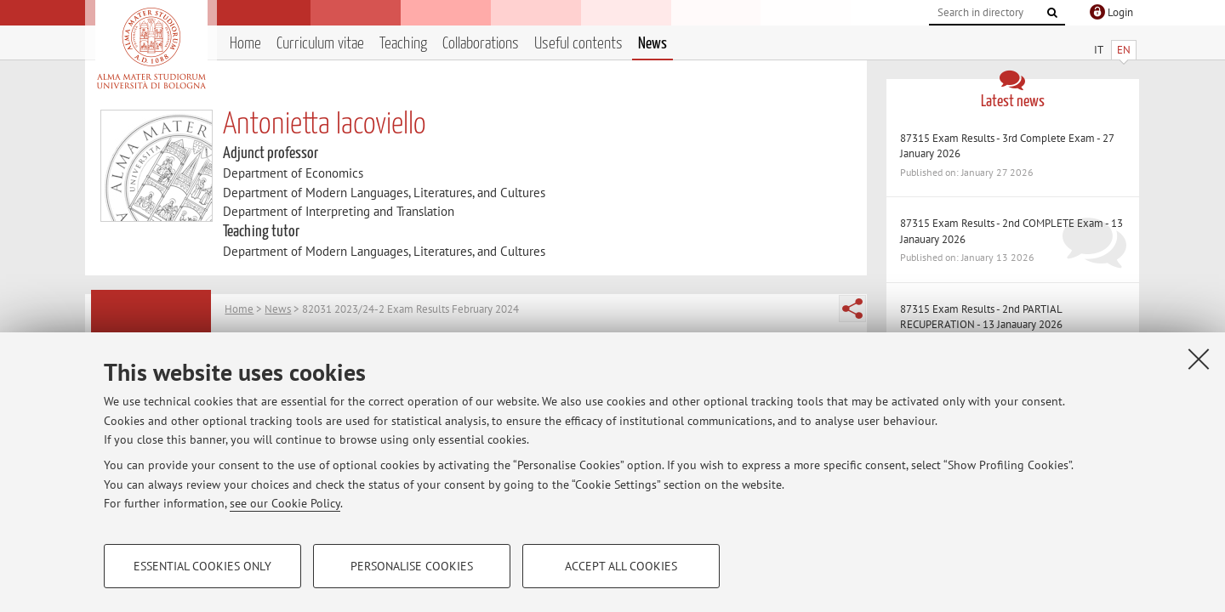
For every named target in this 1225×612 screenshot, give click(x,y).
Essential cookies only (202, 566)
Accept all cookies (621, 566)
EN (1124, 49)
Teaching (403, 44)
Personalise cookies (411, 566)
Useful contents (578, 44)
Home (245, 44)
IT (1098, 49)
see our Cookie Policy (285, 503)
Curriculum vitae (320, 44)
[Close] (1198, 358)
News (652, 44)
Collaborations (480, 44)
